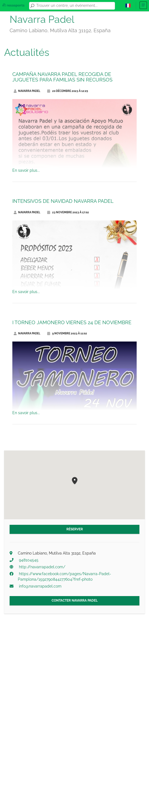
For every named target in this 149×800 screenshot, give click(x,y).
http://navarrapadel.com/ (42, 567)
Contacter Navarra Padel (75, 600)
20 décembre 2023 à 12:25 (67, 90)
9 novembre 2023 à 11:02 (67, 333)
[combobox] (74, 5)
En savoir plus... (26, 170)
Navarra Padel (27, 90)
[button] (75, 481)
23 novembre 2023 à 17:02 (68, 212)
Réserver (74, 529)
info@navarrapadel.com (40, 586)
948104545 (28, 560)
